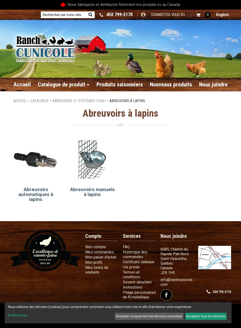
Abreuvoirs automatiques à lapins (35, 194)
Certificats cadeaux (138, 262)
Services (132, 236)
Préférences (18, 315)
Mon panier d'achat (100, 257)
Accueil (22, 84)
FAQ (126, 247)
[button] (203, 15)
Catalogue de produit (63, 84)
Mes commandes (99, 252)
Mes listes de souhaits (96, 269)
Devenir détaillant (137, 282)
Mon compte (95, 247)
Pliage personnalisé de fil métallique (139, 294)
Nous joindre (213, 84)
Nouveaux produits (171, 84)
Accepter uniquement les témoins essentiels (149, 316)
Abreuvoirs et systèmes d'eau (78, 101)
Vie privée (131, 267)
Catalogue (39, 101)
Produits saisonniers (119, 84)
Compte (93, 236)
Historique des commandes (135, 254)
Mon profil (93, 262)
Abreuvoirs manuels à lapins (92, 192)
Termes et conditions (131, 274)
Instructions (132, 287)
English (222, 14)
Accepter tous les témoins (205, 316)
